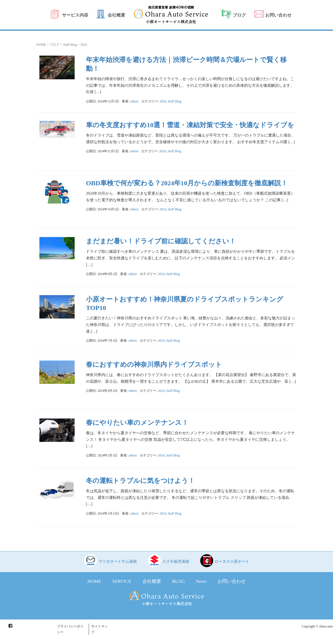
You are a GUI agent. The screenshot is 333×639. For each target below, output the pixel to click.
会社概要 (116, 15)
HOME (41, 45)
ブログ (239, 15)
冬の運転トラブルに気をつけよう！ (140, 480)
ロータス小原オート (232, 561)
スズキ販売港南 (175, 561)
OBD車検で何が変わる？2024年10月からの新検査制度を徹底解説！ (187, 183)
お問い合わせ (278, 15)
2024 (162, 101)
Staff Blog (70, 45)
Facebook (10, 626)
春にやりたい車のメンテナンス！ (137, 422)
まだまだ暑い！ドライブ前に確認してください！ (161, 241)
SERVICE (121, 581)
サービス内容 (75, 15)
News (201, 581)
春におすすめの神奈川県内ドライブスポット (154, 364)
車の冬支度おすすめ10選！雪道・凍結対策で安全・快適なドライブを (190, 125)
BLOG (178, 581)
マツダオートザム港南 (117, 561)
